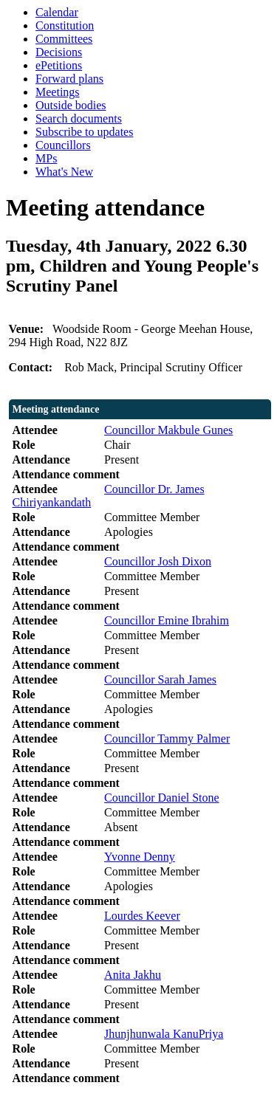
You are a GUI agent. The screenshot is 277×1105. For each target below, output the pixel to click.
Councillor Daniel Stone (161, 797)
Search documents (78, 118)
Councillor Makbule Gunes (168, 430)
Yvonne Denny (139, 856)
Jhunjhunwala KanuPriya (163, 1033)
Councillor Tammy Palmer (167, 738)
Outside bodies (70, 105)
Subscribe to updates (84, 131)
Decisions (58, 52)
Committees (63, 38)
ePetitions (58, 65)
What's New (64, 171)
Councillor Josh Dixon (157, 561)
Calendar (56, 12)
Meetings (57, 92)
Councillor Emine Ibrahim (166, 620)
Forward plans (69, 78)
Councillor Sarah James (160, 679)
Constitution (64, 25)
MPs (46, 158)
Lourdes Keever (142, 915)
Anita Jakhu (132, 974)
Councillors (63, 145)
